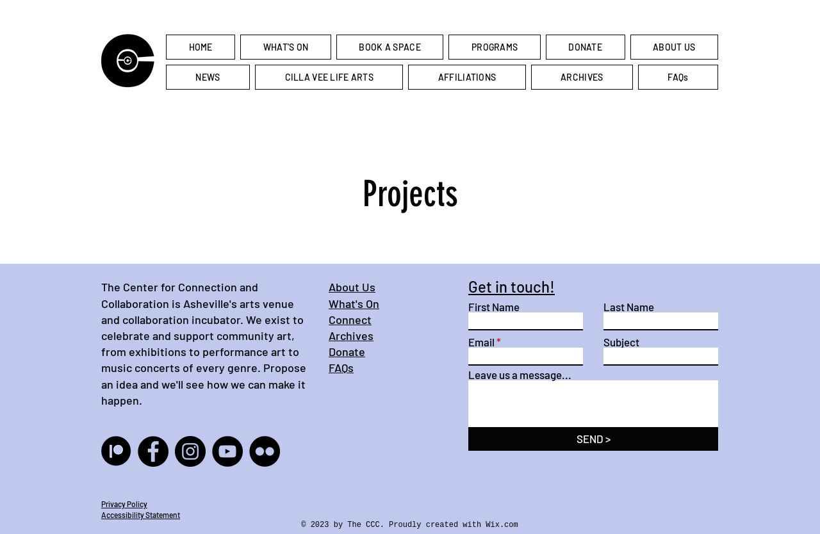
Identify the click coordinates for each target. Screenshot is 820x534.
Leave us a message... (519, 374)
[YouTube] (227, 451)
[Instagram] (190, 451)
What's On (354, 303)
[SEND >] (593, 439)
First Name (494, 307)
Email (481, 342)
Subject (621, 342)
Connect (350, 319)
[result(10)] (116, 451)
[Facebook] (153, 451)
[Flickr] (264, 451)
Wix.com (502, 525)
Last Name (628, 307)
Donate (347, 351)
